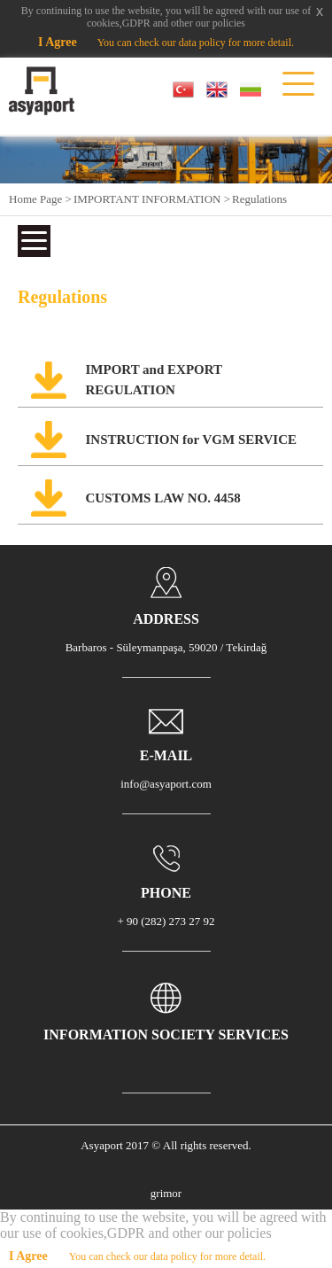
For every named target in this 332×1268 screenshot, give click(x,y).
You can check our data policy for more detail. (195, 42)
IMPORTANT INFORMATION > (151, 199)
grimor (166, 1193)
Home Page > (40, 199)
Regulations (259, 199)
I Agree (57, 42)
